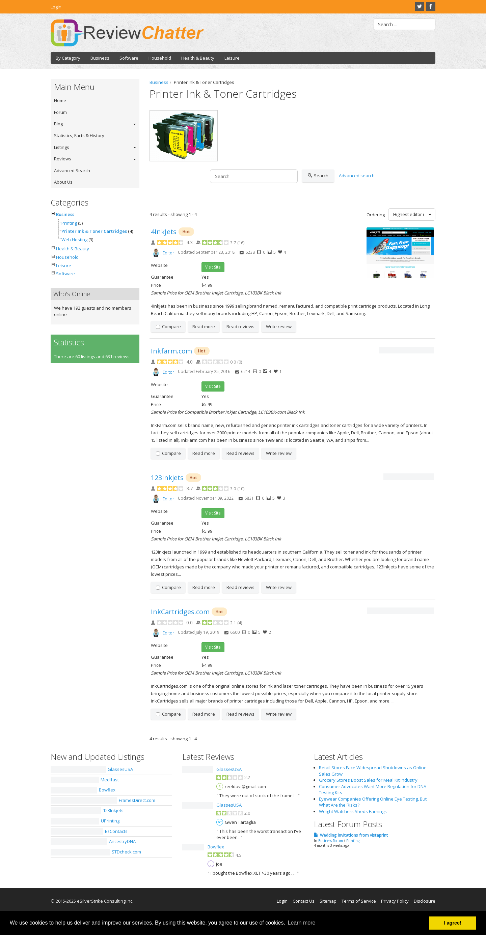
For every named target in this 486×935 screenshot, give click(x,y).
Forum (60, 112)
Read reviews (240, 326)
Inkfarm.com (171, 350)
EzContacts (116, 831)
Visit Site (213, 267)
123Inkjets (167, 477)
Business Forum (330, 840)
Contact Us (304, 901)
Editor (168, 252)
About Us (63, 182)
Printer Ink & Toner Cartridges (94, 231)
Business (99, 58)
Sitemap (328, 901)
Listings (61, 147)
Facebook (430, 6)
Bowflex (107, 790)
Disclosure (424, 901)
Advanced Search (72, 170)
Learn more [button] (302, 923)
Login (56, 7)
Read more (203, 326)
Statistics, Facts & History (79, 135)
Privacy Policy (395, 901)
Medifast (110, 780)
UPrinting (110, 821)
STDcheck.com (126, 852)
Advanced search (357, 176)
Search (318, 176)
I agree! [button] (452, 923)
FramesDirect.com (137, 800)
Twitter (419, 6)
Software (128, 58)
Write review (279, 326)
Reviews (62, 159)
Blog (58, 124)
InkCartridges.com (180, 611)
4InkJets (164, 231)
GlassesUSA (120, 769)
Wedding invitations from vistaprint (354, 835)
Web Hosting (74, 240)
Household (159, 58)
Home (60, 100)
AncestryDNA (122, 841)
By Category (68, 58)
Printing (69, 223)
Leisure (232, 58)
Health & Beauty (197, 58)
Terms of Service (359, 901)
